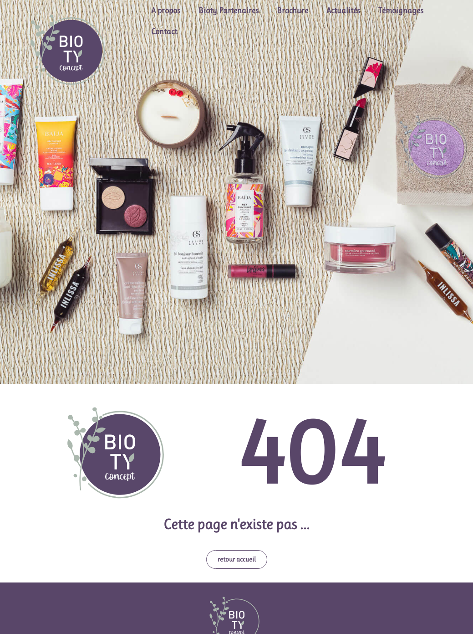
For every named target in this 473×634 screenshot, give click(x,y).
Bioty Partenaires (228, 10)
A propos (165, 10)
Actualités (343, 10)
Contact (164, 31)
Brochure (292, 10)
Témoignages (400, 10)
